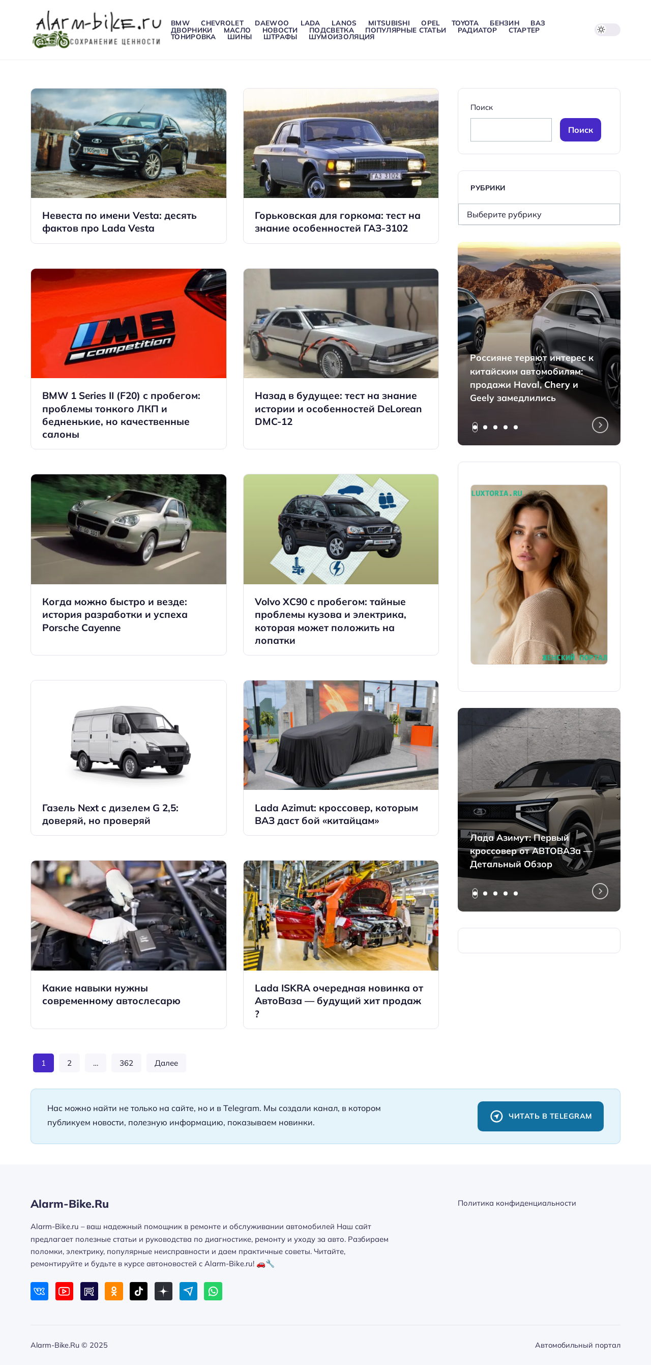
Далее (166, 1063)
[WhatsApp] (213, 1291)
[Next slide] (600, 425)
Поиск (481, 107)
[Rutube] (89, 1291)
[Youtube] (64, 1291)
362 (126, 1063)
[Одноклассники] (114, 1291)
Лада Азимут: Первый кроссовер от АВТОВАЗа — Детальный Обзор (531, 851)
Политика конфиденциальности (517, 1203)
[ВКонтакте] (39, 1291)
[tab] (475, 427)
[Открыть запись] (128, 166)
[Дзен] (163, 1291)
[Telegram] (188, 1291)
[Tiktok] (138, 1291)
